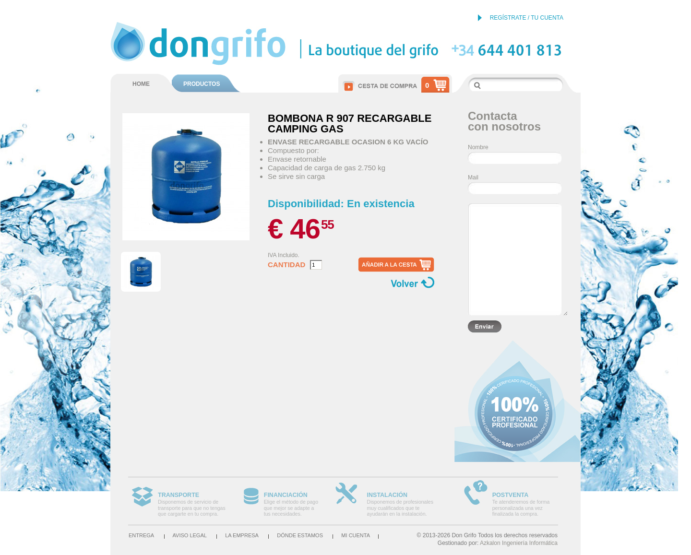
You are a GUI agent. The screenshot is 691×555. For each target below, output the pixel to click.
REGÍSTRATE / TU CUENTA (526, 17)
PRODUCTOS (201, 84)
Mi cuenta (355, 535)
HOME (141, 84)
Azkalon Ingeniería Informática (519, 543)
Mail (473, 177)
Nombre (478, 147)
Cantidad (286, 265)
